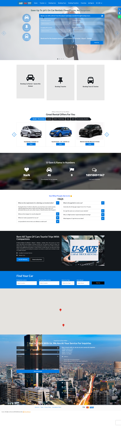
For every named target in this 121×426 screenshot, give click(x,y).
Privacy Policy (48, 407)
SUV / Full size (59, 119)
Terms (42, 407)
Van (68, 119)
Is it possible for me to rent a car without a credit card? (38, 221)
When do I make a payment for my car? (38, 218)
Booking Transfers (73, 3)
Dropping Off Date (77, 27)
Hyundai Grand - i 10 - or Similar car (60, 142)
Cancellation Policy (56, 407)
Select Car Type (66, 280)
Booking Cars (52, 3)
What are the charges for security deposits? (38, 214)
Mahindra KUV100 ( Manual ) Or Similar (90, 142)
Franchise (83, 3)
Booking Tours (62, 3)
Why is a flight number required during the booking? (83, 214)
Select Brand (80, 280)
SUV (73, 119)
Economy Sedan (82, 119)
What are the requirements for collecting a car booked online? (38, 203)
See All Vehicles (23, 259)
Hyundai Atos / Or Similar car (31, 142)
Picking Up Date (77, 20)
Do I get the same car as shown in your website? (83, 211)
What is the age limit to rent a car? (83, 203)
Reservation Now (37, 259)
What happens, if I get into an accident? (83, 218)
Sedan (49, 119)
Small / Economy (39, 119)
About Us (37, 407)
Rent (31, 144)
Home (35, 3)
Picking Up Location (46, 20)
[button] (60, 310)
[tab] (38, 203)
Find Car (96, 42)
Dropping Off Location (46, 27)
